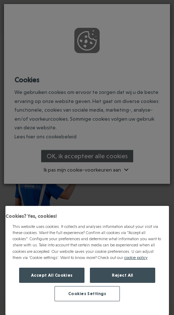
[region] (87, 260)
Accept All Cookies (51, 275)
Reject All (122, 275)
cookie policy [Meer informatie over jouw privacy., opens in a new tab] (136, 257)
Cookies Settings (87, 293)
